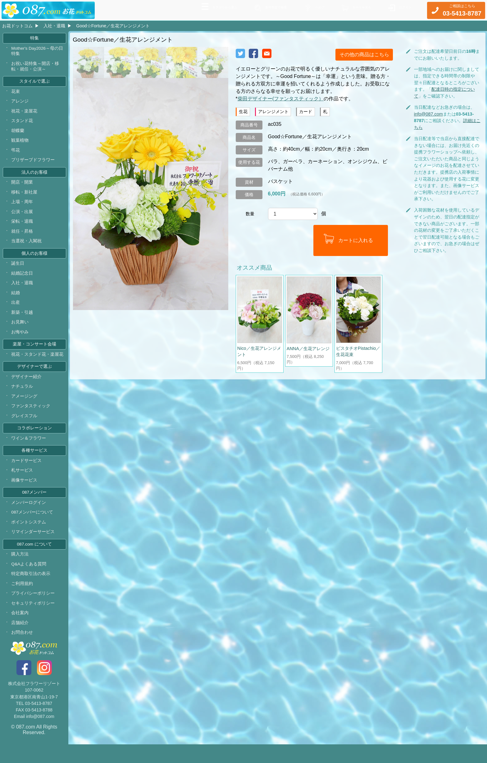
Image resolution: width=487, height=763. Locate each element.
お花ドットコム (17, 25)
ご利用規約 (22, 600)
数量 (250, 213)
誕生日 (18, 270)
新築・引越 (22, 321)
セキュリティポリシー (33, 620)
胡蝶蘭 (18, 134)
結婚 (15, 301)
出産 (15, 311)
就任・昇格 (22, 237)
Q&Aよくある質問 (29, 580)
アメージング (24, 407)
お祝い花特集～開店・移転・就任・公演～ (35, 68)
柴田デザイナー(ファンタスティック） (281, 98)
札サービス (22, 484)
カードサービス (26, 474)
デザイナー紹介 (26, 387)
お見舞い (20, 331)
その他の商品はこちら (364, 54)
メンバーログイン (28, 517)
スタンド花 (22, 124)
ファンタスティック (31, 417)
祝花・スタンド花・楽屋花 (37, 364)
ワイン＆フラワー (28, 450)
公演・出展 (22, 217)
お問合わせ (22, 651)
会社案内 (20, 630)
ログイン (403, 9)
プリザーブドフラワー (33, 164)
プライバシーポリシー (33, 610)
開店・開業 (22, 187)
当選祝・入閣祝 (26, 247)
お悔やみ (20, 341)
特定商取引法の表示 (31, 590)
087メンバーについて (32, 527)
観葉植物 (20, 144)
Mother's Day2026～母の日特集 (37, 52)
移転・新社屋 (24, 197)
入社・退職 (54, 25)
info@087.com (428, 114)
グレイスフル (24, 427)
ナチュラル (22, 397)
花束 (15, 94)
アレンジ (20, 104)
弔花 (15, 154)
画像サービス (24, 494)
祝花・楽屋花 (24, 114)
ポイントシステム (28, 537)
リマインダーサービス (33, 547)
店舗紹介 (20, 640)
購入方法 (20, 570)
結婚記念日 (22, 281)
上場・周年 (22, 207)
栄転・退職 (22, 227)
